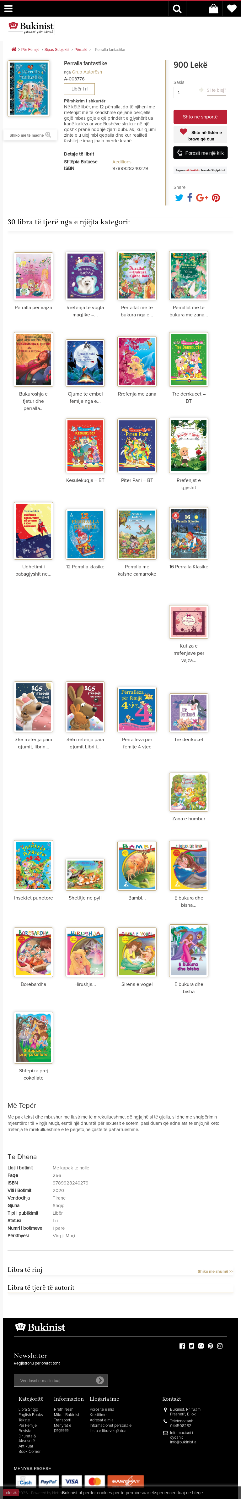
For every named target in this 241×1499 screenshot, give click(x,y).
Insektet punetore (33, 897)
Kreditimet (99, 1415)
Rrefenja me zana (137, 394)
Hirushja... (85, 984)
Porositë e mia (102, 1410)
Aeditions (121, 162)
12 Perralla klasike (85, 566)
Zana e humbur (188, 818)
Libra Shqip (28, 1410)
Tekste (24, 1420)
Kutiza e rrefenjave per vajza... (189, 653)
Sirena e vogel (137, 984)
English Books (31, 1415)
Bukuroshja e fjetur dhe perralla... (33, 401)
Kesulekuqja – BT (85, 480)
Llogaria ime (104, 1399)
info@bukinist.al (183, 1442)
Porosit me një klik (204, 153)
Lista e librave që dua (108, 1431)
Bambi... (137, 897)
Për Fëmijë (28, 1426)
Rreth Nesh (63, 1410)
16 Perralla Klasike (188, 566)
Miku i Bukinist (66, 1415)
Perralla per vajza (33, 307)
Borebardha (33, 984)
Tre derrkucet (188, 739)
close (11, 1492)
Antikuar (26, 1446)
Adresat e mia (102, 1420)
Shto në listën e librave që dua (204, 136)
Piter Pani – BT (137, 480)
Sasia (179, 82)
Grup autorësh (87, 72)
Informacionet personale (110, 1426)
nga (67, 72)
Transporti (62, 1420)
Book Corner (29, 1452)
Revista (25, 1431)
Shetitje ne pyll (85, 897)
